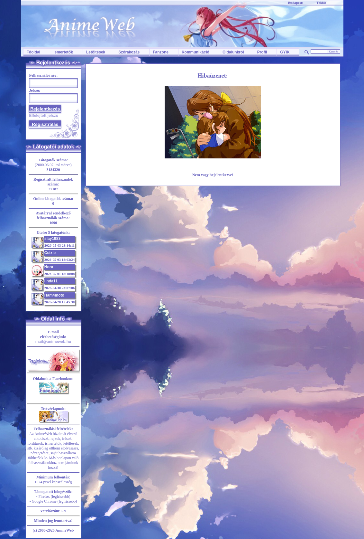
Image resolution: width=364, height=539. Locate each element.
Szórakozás (129, 52)
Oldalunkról (233, 52)
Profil (262, 52)
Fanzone (160, 52)
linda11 (51, 281)
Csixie (50, 253)
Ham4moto (54, 295)
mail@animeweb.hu (53, 341)
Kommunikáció (195, 52)
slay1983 (52, 238)
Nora (48, 267)
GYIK (284, 52)
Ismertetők (63, 52)
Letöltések (95, 52)
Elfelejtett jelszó (44, 115)
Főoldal (34, 52)
